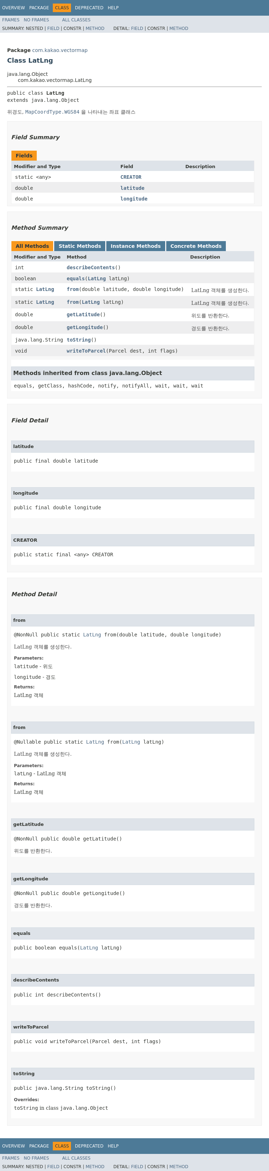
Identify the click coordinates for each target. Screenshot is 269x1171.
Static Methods (80, 246)
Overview (13, 7)
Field (53, 28)
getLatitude (83, 314)
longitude (134, 199)
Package (39, 7)
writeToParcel (86, 351)
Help (113, 7)
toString (79, 340)
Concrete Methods (196, 246)
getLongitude (85, 327)
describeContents (91, 267)
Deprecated (89, 7)
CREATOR (131, 177)
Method (95, 28)
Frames (11, 19)
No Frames (36, 19)
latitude (132, 188)
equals (76, 278)
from (73, 289)
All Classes (76, 19)
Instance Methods (136, 246)
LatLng (97, 278)
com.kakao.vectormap (59, 50)
